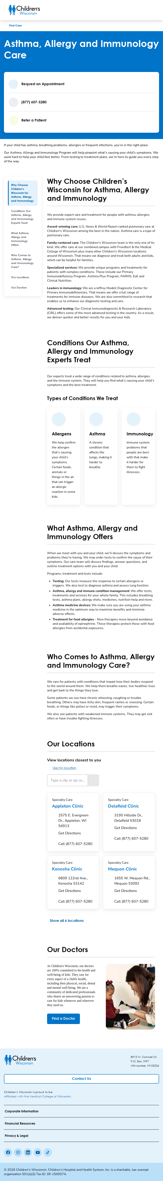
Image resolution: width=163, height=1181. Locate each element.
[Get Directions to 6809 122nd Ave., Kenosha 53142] (76, 886)
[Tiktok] (48, 1152)
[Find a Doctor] (63, 1019)
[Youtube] (38, 1152)
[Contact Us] (81, 1079)
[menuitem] (23, 193)
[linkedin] (28, 1152)
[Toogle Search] (140, 10)
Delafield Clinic (129, 806)
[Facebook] (8, 1152)
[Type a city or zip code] (67, 780)
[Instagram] (18, 1152)
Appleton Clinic (73, 806)
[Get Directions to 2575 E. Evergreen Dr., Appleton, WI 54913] (76, 825)
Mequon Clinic (129, 869)
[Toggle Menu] (150, 10)
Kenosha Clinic (73, 869)
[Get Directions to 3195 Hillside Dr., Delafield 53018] (132, 823)
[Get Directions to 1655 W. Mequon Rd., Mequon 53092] (132, 886)
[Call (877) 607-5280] (75, 844)
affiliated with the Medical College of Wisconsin (37, 1096)
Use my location (61, 768)
